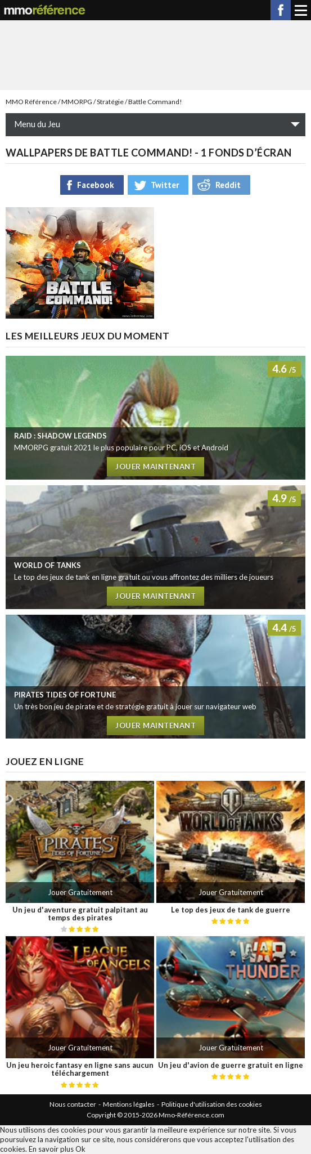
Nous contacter (72, 1104)
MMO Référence (31, 101)
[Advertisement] (156, 54)
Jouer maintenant (155, 466)
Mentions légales (129, 1104)
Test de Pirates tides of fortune (155, 677)
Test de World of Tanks (155, 547)
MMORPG (76, 101)
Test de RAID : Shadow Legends (155, 418)
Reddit (228, 185)
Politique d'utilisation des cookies (211, 1104)
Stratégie (110, 101)
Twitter (165, 185)
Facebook (281, 10)
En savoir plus (51, 1148)
